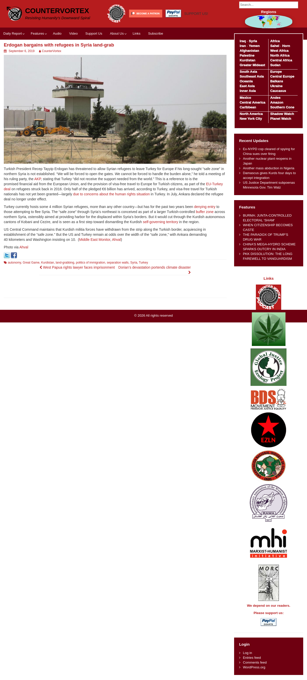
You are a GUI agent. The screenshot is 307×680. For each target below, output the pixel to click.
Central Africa (281, 60)
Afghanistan (249, 51)
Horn (286, 46)
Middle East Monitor (94, 240)
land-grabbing (65, 262)
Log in (247, 653)
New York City (251, 119)
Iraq (243, 41)
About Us (117, 33)
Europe (276, 72)
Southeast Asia (252, 76)
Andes (275, 98)
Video (73, 33)
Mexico (245, 98)
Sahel (274, 46)
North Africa (279, 55)
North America (251, 114)
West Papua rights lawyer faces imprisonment (77, 267)
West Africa (279, 51)
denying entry (204, 207)
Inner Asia (248, 91)
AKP (37, 179)
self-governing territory (160, 222)
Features (37, 33)
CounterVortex (57, 11)
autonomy (14, 262)
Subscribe (155, 33)
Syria (133, 262)
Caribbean (248, 107)
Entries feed (252, 658)
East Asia (247, 86)
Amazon (276, 102)
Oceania (246, 81)
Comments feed (255, 662)
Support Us (93, 33)
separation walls (118, 262)
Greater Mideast (252, 65)
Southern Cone (282, 107)
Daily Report (12, 33)
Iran (243, 46)
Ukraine (276, 86)
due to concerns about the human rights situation (111, 194)
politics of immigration (90, 262)
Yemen (254, 46)
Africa (275, 41)
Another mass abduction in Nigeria (268, 168)
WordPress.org (254, 667)
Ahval (116, 240)
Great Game (31, 262)
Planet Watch (280, 119)
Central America (252, 102)
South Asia (248, 72)
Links (136, 33)
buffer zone (205, 212)
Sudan (275, 65)
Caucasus (278, 91)
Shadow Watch (282, 114)
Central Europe (282, 76)
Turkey (143, 262)
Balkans (276, 81)
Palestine (247, 55)
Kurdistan (47, 262)
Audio (57, 33)
